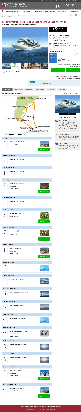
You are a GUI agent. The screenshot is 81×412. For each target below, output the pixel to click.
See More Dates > (58, 48)
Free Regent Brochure (55, 0)
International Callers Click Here (73, 9)
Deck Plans (62, 89)
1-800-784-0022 (65, 5)
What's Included (18, 89)
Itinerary (7, 89)
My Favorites (45, 0)
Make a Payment (75, 0)
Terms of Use (28, 409)
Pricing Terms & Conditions (50, 409)
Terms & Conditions (40, 409)
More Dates (29, 89)
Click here (69, 128)
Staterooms (51, 89)
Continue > (73, 70)
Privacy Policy (34, 409)
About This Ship (40, 89)
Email (79, 15)
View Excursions (44, 149)
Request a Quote (58, 70)
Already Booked (66, 0)
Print (72, 15)
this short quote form (72, 145)
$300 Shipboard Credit (45, 83)
